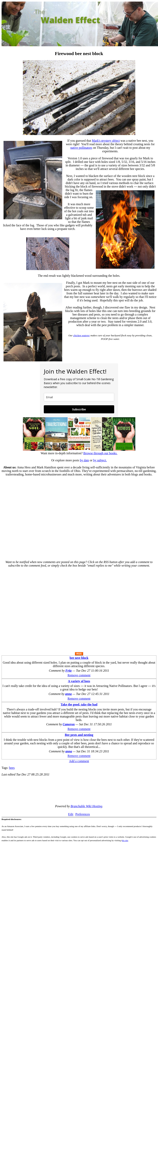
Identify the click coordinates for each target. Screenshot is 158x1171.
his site (125, 840)
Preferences (82, 814)
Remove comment (79, 675)
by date (84, 460)
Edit (70, 814)
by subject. (100, 460)
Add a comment (79, 761)
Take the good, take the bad (79, 704)
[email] (79, 397)
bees (11, 767)
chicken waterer (81, 335)
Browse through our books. (100, 453)
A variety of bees (79, 681)
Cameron (69, 724)
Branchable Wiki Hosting (86, 806)
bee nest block (79, 657)
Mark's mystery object (106, 140)
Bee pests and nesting (79, 735)
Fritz (69, 670)
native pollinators (81, 147)
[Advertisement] (36, 516)
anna (68, 694)
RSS (79, 653)
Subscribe (79, 409)
